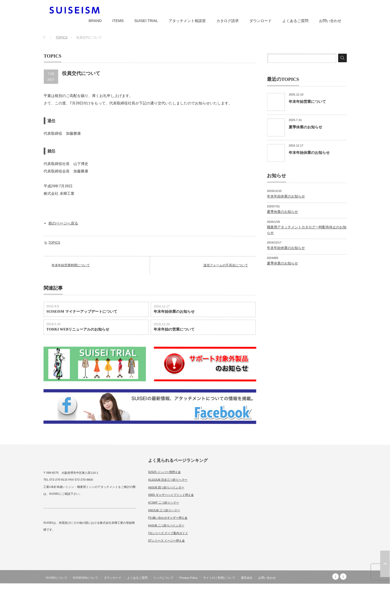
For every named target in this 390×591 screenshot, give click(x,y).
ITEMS (118, 21)
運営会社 (247, 577)
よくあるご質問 (295, 21)
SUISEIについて (56, 577)
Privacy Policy (188, 577)
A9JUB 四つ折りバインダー (166, 487)
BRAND (95, 21)
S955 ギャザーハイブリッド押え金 (171, 494)
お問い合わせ (330, 21)
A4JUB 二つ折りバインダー (166, 525)
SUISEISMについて (86, 577)
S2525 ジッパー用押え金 (164, 472)
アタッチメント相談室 (187, 21)
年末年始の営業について (174, 329)
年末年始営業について (307, 101)
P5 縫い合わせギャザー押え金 (168, 517)
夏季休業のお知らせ (305, 127)
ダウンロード (260, 21)
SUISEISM (323, 587)
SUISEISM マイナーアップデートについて (81, 312)
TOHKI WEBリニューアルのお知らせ (77, 329)
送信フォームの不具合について (225, 265)
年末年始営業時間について (71, 265)
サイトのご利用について (219, 577)
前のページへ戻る (63, 223)
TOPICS (54, 242)
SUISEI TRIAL (146, 21)
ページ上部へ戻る (385, 564)
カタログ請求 (227, 21)
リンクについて (163, 577)
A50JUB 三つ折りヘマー (164, 510)
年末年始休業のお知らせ (174, 312)
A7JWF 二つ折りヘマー (163, 502)
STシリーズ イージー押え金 (166, 540)
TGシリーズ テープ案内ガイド (168, 533)
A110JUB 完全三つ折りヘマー (168, 479)
